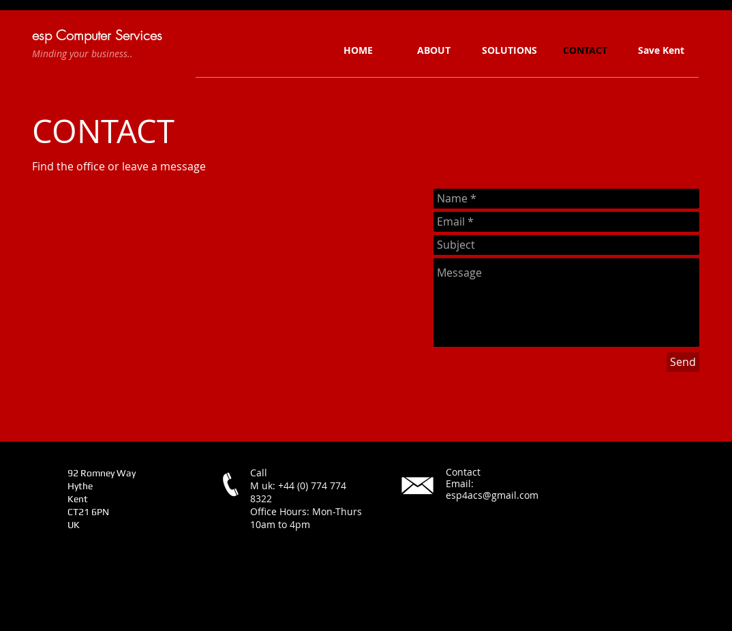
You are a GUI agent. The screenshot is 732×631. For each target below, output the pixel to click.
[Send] (683, 362)
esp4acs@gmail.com (492, 495)
